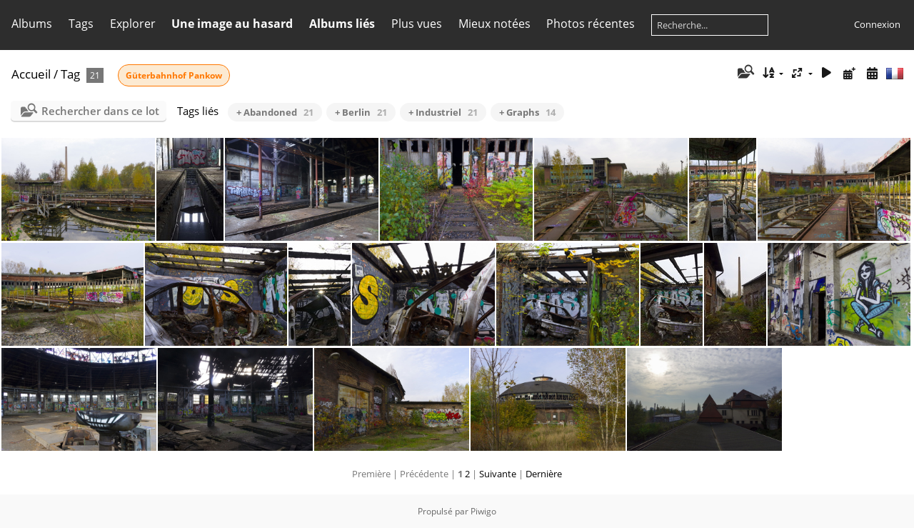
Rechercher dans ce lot (100, 111)
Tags (81, 23)
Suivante (497, 473)
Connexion (877, 24)
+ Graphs (527, 112)
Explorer (133, 23)
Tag (70, 74)
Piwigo (483, 511)
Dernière (544, 473)
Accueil (31, 74)
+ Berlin (361, 112)
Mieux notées (494, 23)
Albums (31, 23)
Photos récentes (590, 23)
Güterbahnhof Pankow (174, 75)
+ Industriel (443, 112)
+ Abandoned (274, 112)
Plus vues (416, 23)
